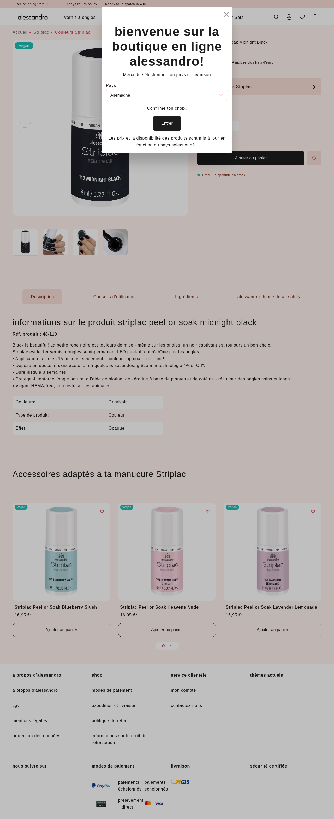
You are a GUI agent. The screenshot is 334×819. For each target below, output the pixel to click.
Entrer (167, 123)
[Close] (226, 13)
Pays (111, 85)
